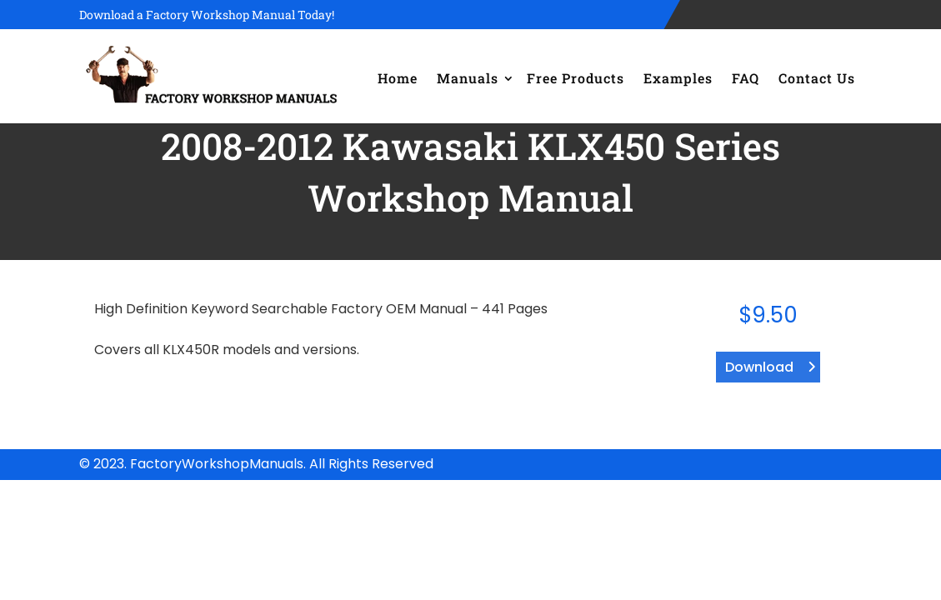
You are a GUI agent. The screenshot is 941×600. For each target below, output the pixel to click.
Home (398, 78)
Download (759, 367)
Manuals (467, 78)
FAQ (745, 78)
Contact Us (816, 78)
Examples (678, 78)
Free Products (575, 78)
